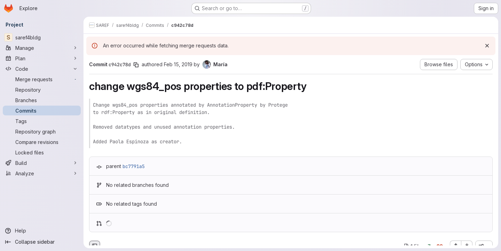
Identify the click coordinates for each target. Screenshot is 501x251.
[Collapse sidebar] (42, 242)
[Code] (42, 69)
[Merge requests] (42, 79)
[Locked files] (42, 152)
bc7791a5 (133, 166)
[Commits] (42, 110)
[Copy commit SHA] (136, 65)
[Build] (42, 163)
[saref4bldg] (42, 37)
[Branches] (42, 100)
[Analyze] (42, 173)
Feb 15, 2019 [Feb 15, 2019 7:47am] (178, 64)
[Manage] (42, 48)
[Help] (42, 231)
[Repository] (42, 89)
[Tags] (42, 121)
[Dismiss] (487, 45)
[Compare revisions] (42, 142)
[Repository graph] (42, 131)
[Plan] (42, 58)
